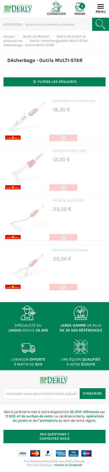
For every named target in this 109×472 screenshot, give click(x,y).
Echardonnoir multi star (75, 100)
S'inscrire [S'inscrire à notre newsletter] (92, 393)
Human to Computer (68, 465)
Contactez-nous (55, 436)
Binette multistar (68, 200)
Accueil (9, 36)
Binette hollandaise (70, 249)
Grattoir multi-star (70, 150)
